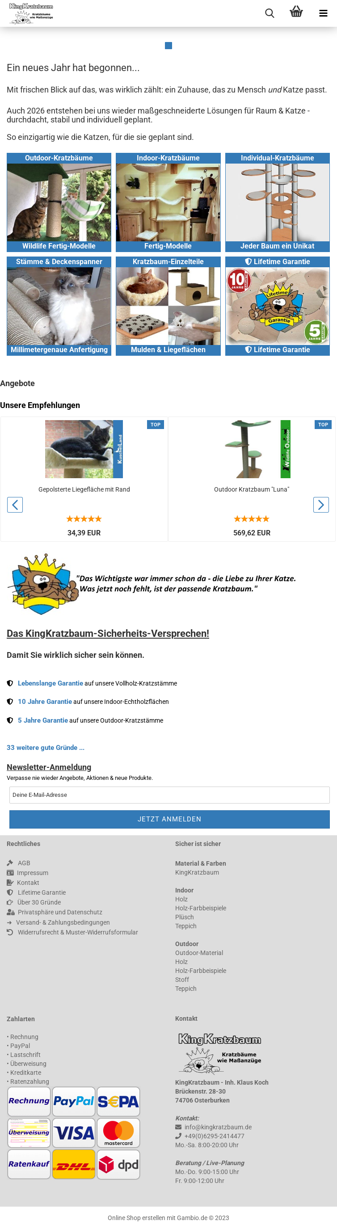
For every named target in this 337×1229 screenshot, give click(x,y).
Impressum (27, 872)
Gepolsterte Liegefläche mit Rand (84, 489)
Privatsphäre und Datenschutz (54, 912)
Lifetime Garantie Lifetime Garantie (277, 305)
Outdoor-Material (199, 952)
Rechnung (24, 1036)
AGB (18, 863)
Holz (181, 899)
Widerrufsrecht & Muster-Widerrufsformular (72, 932)
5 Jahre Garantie (43, 720)
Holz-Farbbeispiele (200, 908)
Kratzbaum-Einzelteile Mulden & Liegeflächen (168, 305)
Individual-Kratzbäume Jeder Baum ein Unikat (277, 202)
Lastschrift (25, 1054)
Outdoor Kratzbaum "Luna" (251, 489)
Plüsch (184, 917)
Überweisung (28, 1063)
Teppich (186, 926)
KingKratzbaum (197, 872)
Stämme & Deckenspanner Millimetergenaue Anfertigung (59, 305)
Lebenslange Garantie (50, 683)
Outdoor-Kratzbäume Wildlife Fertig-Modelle (59, 202)
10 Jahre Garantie (45, 702)
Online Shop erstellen (136, 1217)
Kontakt (23, 882)
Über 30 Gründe (34, 902)
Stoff (182, 979)
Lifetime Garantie (36, 892)
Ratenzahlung (29, 1081)
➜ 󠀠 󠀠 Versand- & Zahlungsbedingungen (58, 922)
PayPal (20, 1045)
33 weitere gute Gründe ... (45, 748)
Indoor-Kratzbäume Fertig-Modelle (168, 202)
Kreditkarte (25, 1072)
